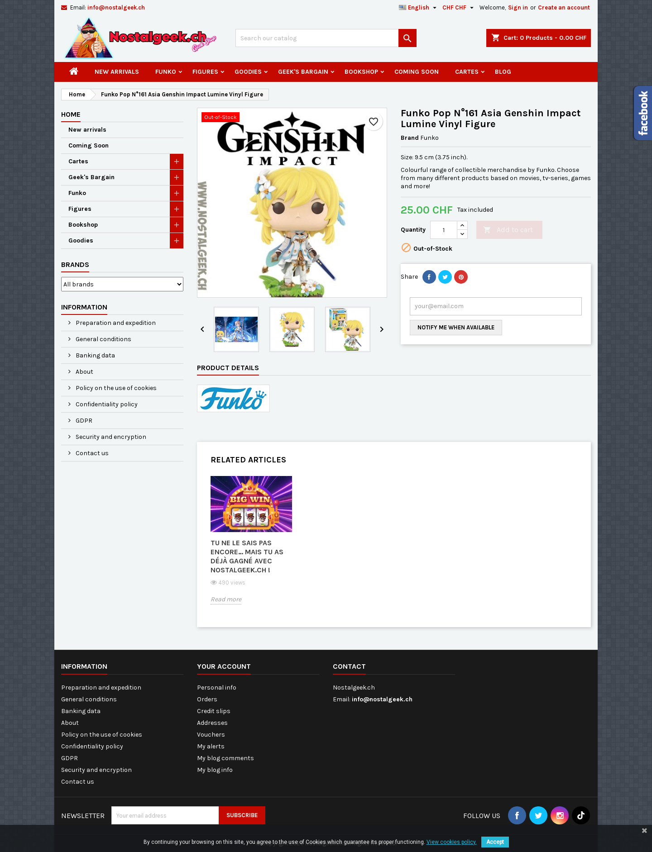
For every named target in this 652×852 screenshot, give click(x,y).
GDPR (83, 420)
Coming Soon (416, 72)
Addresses (212, 723)
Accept (495, 842)
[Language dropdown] (419, 7)
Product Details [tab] (228, 367)
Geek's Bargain (303, 72)
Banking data (94, 355)
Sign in (518, 7)
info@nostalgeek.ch (116, 7)
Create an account (564, 7)
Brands (75, 264)
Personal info (216, 687)
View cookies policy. (452, 842)
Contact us (91, 453)
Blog (503, 72)
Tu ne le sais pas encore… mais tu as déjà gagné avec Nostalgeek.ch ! (247, 556)
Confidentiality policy (106, 404)
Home (71, 114)
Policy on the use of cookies (115, 388)
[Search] (326, 38)
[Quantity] (443, 230)
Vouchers (211, 734)
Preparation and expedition (115, 323)
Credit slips (213, 711)
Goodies (248, 72)
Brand (410, 138)
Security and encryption (110, 437)
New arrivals (117, 72)
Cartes (467, 72)
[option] (251, 547)
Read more (226, 599)
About (83, 372)
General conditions (102, 339)
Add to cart (508, 230)
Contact (349, 666)
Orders (207, 699)
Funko (165, 72)
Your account (224, 666)
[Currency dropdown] (459, 7)
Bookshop (361, 72)
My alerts (211, 746)
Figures (205, 72)
